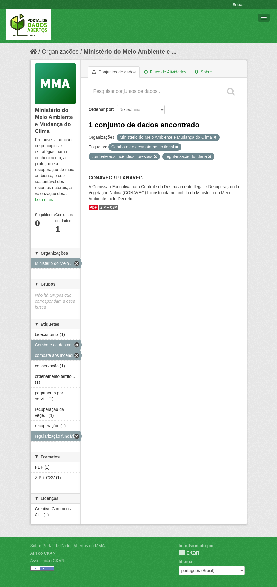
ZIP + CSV (108, 207)
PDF (93, 207)
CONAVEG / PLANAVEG (116, 177)
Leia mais (44, 199)
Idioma (185, 561)
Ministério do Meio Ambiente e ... (130, 51)
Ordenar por (101, 109)
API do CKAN (43, 553)
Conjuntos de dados (114, 72)
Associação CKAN (47, 560)
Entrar (238, 4)
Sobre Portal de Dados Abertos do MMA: (68, 545)
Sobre (203, 72)
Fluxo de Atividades (165, 72)
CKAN (189, 552)
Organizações (60, 51)
